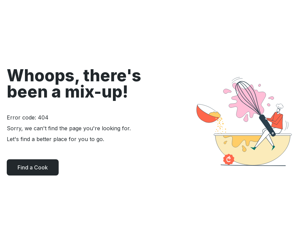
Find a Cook (33, 167)
